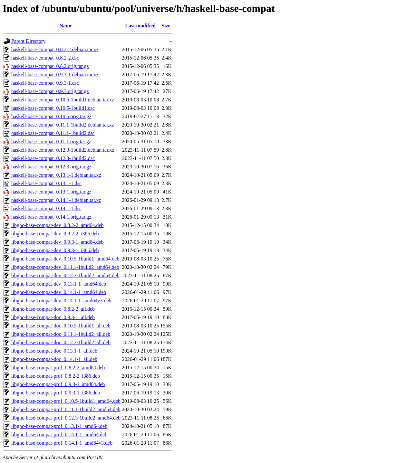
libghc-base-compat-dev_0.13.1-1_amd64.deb (58, 284)
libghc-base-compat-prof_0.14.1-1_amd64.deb (59, 434)
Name (66, 25)
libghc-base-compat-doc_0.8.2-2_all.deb (53, 309)
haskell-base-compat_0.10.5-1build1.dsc (53, 108)
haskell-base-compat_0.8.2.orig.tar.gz (50, 66)
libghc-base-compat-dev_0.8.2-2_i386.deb (55, 233)
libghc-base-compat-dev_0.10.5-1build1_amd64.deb (65, 258)
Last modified (140, 25)
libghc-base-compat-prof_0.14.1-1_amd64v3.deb (61, 443)
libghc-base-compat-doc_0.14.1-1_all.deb (54, 359)
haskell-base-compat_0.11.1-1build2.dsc (52, 133)
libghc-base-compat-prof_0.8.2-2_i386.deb (55, 376)
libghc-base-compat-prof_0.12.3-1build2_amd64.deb (66, 417)
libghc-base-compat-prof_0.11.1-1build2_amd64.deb (65, 409)
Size (165, 25)
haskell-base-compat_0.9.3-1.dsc (45, 83)
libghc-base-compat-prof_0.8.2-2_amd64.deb (58, 367)
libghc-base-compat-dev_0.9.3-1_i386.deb (55, 250)
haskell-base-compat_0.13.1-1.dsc (46, 183)
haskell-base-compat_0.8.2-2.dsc (45, 58)
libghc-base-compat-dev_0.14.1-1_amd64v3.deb (61, 300)
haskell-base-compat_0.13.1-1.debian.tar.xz (56, 175)
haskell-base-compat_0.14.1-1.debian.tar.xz (56, 200)
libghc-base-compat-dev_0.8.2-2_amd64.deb (57, 225)
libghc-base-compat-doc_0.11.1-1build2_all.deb (60, 334)
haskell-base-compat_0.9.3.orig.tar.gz (50, 91)
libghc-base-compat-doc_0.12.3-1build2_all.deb (61, 342)
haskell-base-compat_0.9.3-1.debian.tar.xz (55, 74)
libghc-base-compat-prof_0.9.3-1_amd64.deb (58, 384)
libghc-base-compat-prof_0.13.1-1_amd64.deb (59, 426)
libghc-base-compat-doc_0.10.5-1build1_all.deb (61, 325)
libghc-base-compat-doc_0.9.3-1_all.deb (53, 317)
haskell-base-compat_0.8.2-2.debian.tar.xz (55, 49)
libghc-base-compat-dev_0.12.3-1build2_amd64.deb (65, 275)
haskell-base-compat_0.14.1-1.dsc (46, 208)
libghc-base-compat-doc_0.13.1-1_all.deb (54, 351)
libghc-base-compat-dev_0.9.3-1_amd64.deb (57, 242)
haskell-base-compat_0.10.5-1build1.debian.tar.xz (62, 99)
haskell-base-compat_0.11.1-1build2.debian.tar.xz (62, 125)
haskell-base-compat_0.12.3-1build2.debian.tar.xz (62, 150)
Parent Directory (28, 41)
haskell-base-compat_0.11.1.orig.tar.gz (51, 141)
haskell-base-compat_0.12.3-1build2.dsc (53, 158)
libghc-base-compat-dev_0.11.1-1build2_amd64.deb (65, 267)
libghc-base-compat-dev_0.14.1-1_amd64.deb (58, 292)
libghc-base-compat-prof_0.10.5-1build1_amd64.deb (66, 401)
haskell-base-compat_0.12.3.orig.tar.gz (51, 166)
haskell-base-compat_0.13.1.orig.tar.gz (51, 191)
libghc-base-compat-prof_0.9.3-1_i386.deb (55, 392)
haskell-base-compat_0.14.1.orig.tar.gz (51, 217)
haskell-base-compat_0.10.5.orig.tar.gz (51, 116)
